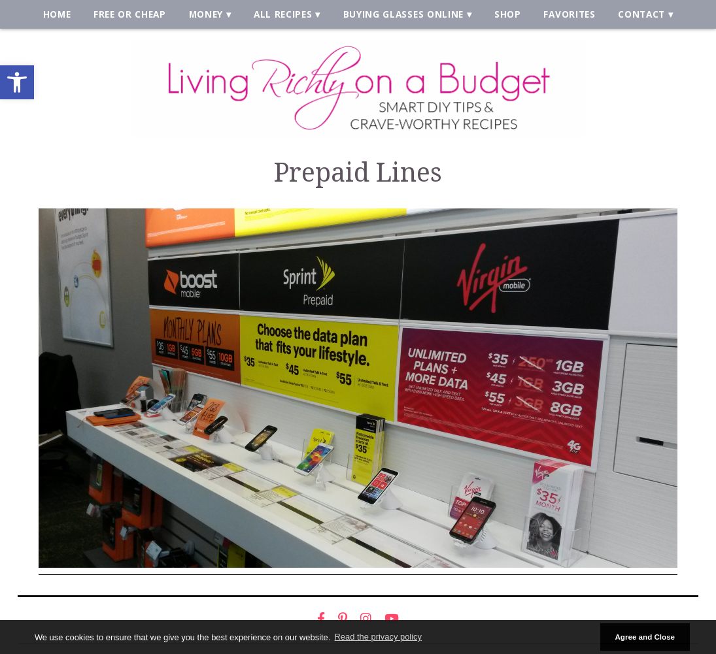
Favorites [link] (569, 14)
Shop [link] (507, 14)
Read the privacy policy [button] (378, 637)
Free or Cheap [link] (130, 14)
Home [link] (57, 14)
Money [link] (206, 14)
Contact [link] (641, 14)
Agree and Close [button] (645, 636)
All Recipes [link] (283, 14)
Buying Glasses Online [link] (403, 14)
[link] (17, 82)
